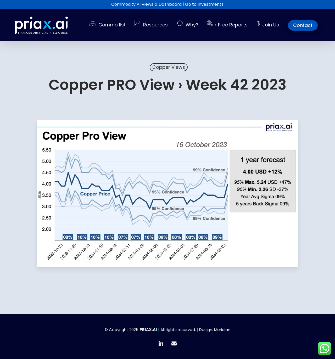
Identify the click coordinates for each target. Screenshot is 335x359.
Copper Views (168, 67)
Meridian (222, 329)
